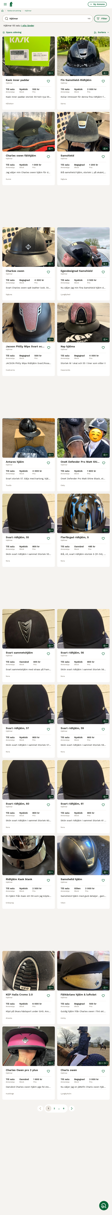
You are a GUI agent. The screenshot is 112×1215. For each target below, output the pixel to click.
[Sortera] (101, 32)
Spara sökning (12, 32)
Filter (102, 18)
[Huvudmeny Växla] (5, 4)
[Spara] (48, 81)
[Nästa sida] (72, 1108)
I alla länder (27, 25)
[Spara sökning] (103, 1205)
